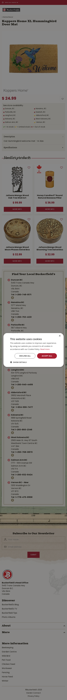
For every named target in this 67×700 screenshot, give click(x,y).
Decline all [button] (24, 356)
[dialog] (33, 350)
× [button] (60, 336)
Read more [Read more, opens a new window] (45, 349)
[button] (18, 362)
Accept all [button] (47, 356)
